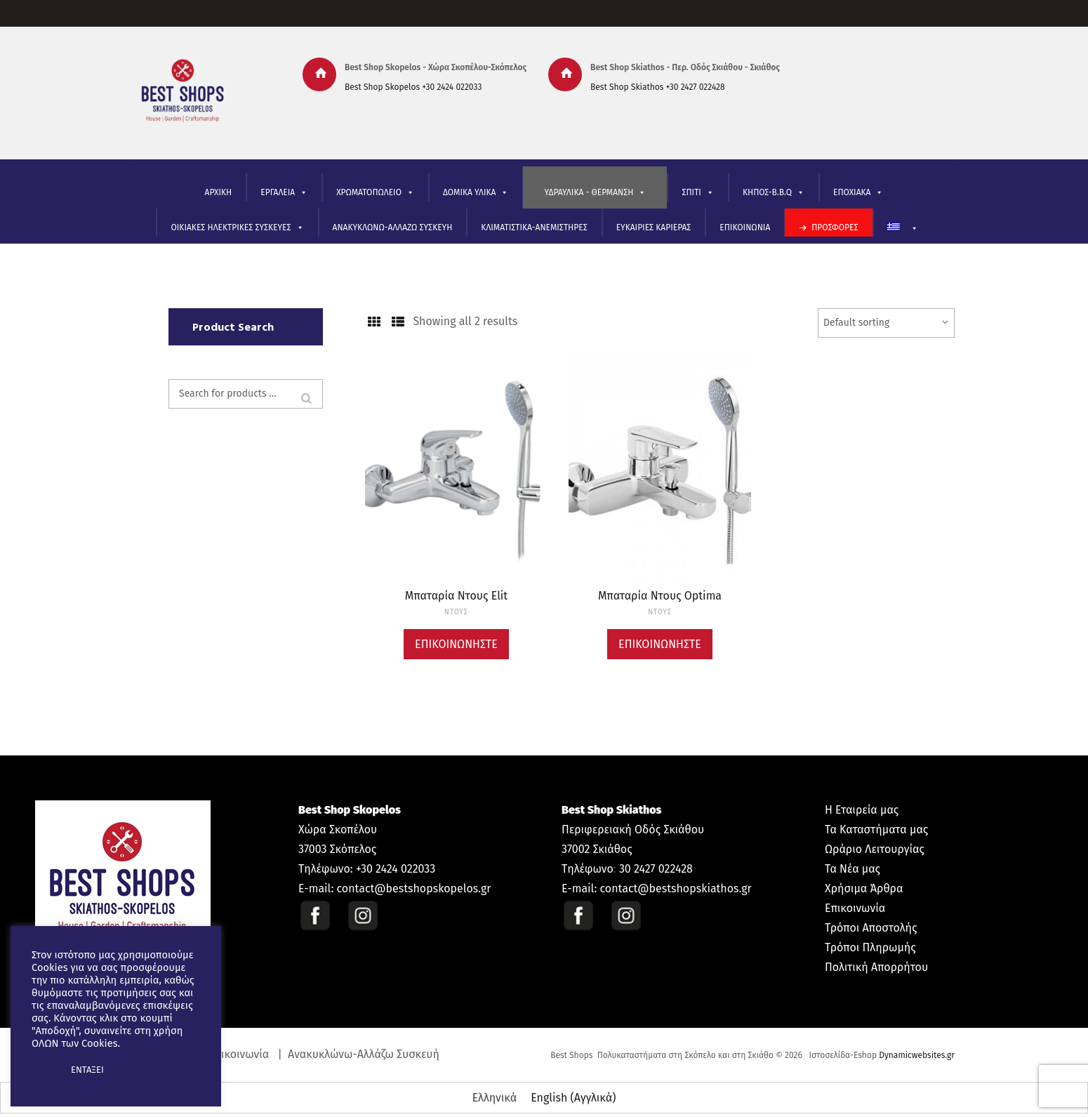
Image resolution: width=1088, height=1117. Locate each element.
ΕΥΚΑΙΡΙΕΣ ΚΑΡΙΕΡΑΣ (653, 227)
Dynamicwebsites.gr (917, 1055)
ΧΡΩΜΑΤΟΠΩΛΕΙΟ (375, 192)
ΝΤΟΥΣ (456, 612)
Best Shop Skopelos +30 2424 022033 (413, 87)
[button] (43, 1070)
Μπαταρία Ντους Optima (660, 595)
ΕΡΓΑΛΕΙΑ (283, 192)
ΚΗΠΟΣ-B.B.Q (773, 192)
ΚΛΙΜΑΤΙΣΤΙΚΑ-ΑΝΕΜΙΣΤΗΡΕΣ (534, 227)
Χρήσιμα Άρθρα (864, 888)
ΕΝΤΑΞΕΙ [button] (87, 1069)
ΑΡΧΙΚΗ (218, 192)
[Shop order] (886, 323)
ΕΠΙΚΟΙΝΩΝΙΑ (744, 227)
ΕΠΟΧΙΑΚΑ (858, 192)
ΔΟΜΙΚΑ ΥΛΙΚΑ (475, 192)
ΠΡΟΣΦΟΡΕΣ (834, 227)
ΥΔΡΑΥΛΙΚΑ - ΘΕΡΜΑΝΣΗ (595, 192)
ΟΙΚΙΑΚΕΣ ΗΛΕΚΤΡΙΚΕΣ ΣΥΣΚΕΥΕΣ (237, 228)
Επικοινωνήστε (456, 644)
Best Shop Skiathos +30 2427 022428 (657, 87)
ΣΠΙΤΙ (697, 192)
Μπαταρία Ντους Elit (456, 595)
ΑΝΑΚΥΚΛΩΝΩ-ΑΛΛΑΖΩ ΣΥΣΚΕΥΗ (393, 227)
